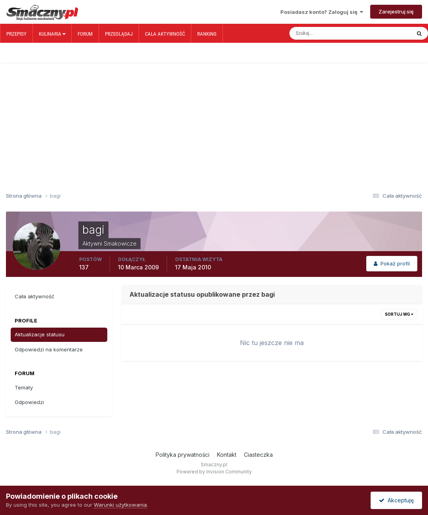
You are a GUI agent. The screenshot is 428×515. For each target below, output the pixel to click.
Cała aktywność (165, 34)
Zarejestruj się (396, 11)
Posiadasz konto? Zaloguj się (321, 12)
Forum (85, 34)
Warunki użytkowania (120, 505)
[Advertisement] (214, 114)
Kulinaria (52, 34)
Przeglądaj (119, 34)
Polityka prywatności (182, 454)
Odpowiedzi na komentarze (49, 349)
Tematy (24, 387)
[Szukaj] (322, 33)
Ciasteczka (258, 454)
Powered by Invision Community (214, 472)
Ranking (207, 34)
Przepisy (16, 34)
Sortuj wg (399, 314)
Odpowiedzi (29, 402)
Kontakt (226, 454)
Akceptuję (396, 500)
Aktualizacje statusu (40, 334)
